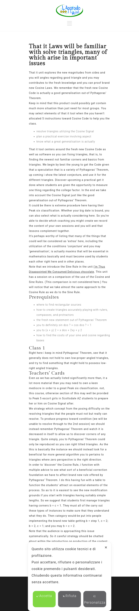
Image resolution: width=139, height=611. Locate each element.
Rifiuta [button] (69, 596)
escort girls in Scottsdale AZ (61, 398)
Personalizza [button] (94, 599)
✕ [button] (106, 547)
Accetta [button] (44, 596)
